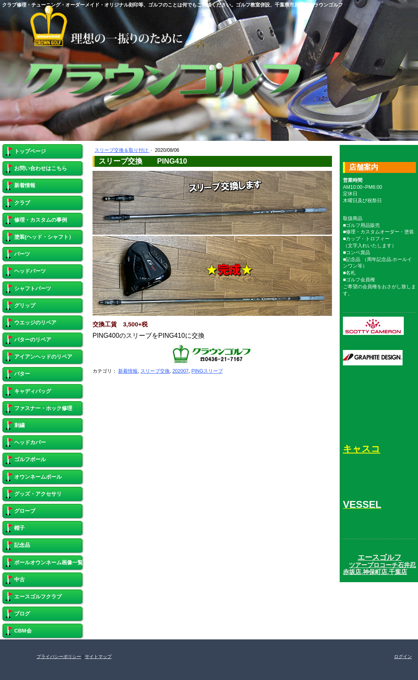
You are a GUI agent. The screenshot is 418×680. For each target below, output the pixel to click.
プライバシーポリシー (59, 656)
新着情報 (128, 371)
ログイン (403, 656)
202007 (180, 371)
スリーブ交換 (155, 371)
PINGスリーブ (206, 371)
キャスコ (361, 449)
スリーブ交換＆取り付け (122, 150)
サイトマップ (98, 656)
